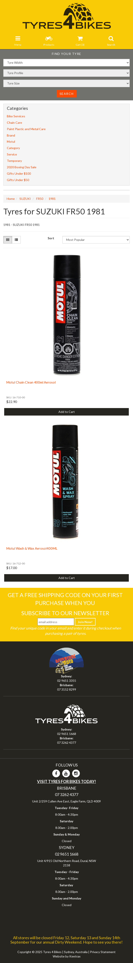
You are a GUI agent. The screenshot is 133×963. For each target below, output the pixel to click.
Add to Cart (66, 412)
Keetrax (75, 956)
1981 (52, 198)
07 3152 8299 (66, 689)
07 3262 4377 (66, 742)
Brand (11, 135)
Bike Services (16, 116)
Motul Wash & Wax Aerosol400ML (31, 548)
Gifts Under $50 (18, 180)
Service (12, 154)
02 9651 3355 (66, 680)
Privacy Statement (103, 952)
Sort (51, 238)
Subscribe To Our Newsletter (65, 613)
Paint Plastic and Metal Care (26, 129)
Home (11, 198)
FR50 (39, 198)
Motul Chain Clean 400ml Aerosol (31, 382)
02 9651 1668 (66, 734)
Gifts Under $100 (19, 173)
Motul (11, 141)
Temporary (14, 161)
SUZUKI (25, 198)
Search (67, 94)
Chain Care (14, 122)
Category (13, 148)
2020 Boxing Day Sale (21, 167)
